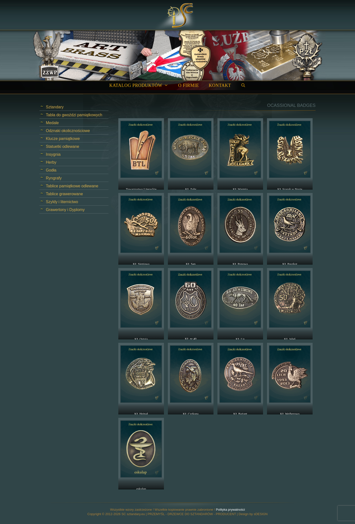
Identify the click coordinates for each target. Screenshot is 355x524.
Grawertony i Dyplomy (65, 210)
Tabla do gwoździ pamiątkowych (74, 115)
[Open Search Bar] (243, 85)
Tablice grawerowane (64, 194)
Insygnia (53, 154)
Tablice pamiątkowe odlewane (72, 186)
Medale (52, 123)
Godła (51, 170)
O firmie (188, 85)
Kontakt (220, 85)
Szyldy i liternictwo (62, 202)
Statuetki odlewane (62, 146)
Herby (51, 162)
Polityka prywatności (230, 509)
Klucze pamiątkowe (63, 138)
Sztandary (55, 107)
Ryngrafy (54, 178)
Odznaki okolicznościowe (68, 131)
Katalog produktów (141, 85)
